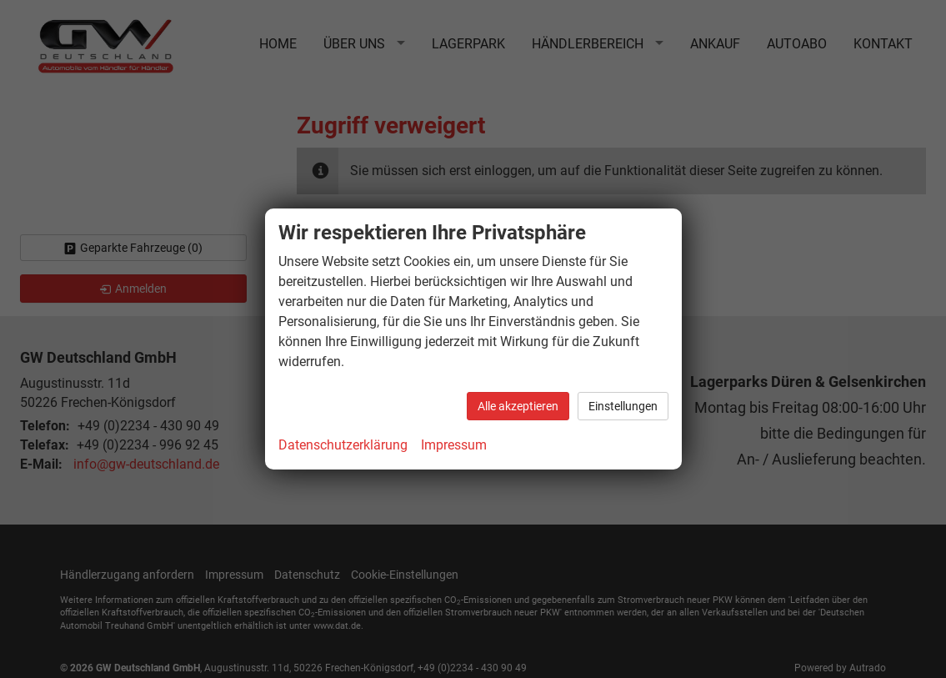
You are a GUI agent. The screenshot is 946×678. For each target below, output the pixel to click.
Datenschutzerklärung (343, 445)
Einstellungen (623, 406)
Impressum (454, 445)
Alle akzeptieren (518, 406)
